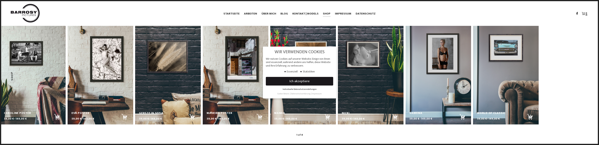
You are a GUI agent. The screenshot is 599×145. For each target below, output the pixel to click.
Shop (326, 13)
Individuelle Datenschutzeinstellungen (300, 89)
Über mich (269, 13)
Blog (284, 13)
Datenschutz (366, 13)
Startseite (231, 13)
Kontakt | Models (305, 13)
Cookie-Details (283, 93)
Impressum (343, 13)
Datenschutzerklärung (301, 93)
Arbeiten (250, 13)
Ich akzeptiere (299, 81)
